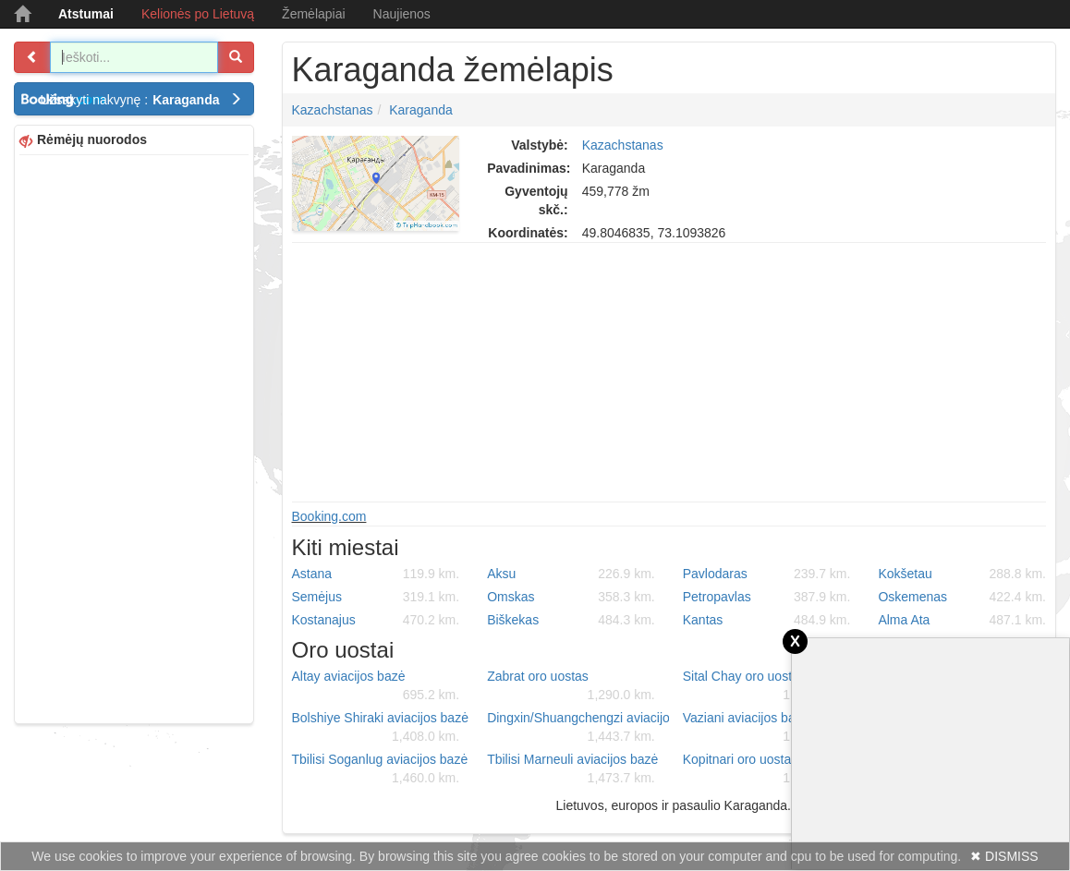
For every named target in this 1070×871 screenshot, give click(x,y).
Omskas (571, 596)
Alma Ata (962, 620)
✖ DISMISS (1004, 856)
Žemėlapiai (313, 13)
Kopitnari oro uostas (767, 769)
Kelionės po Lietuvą (197, 13)
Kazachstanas (332, 110)
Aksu (571, 573)
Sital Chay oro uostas (767, 686)
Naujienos (402, 13)
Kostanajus (376, 620)
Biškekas (571, 620)
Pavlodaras (767, 573)
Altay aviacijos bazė (376, 686)
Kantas (767, 620)
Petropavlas (767, 596)
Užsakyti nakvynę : (140, 99)
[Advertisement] (134, 437)
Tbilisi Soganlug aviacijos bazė (380, 769)
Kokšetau (962, 573)
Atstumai (86, 13)
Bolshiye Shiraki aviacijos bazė (380, 727)
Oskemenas (962, 596)
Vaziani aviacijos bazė (767, 727)
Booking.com (329, 516)
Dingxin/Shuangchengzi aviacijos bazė (578, 727)
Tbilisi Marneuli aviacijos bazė (572, 769)
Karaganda (421, 110)
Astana (376, 573)
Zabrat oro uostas (571, 686)
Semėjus (376, 596)
